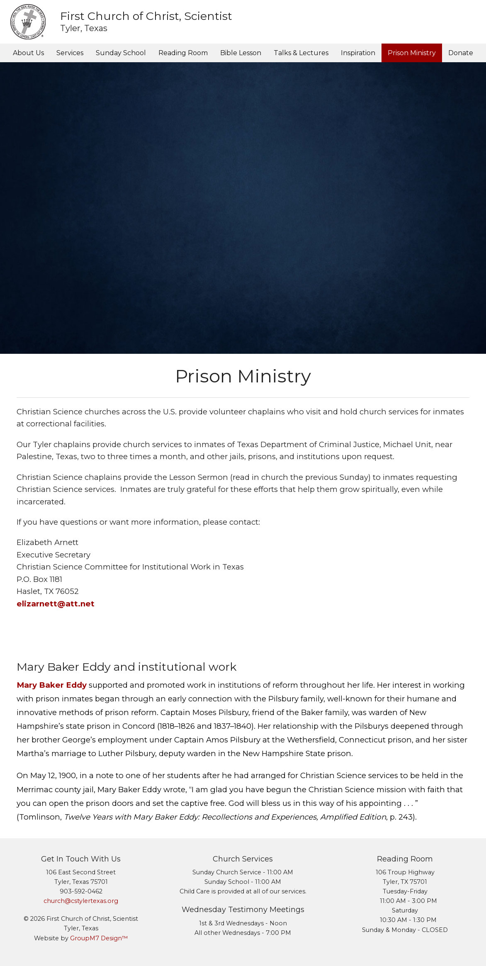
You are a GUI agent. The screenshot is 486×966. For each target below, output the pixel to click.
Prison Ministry (412, 53)
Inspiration (358, 53)
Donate (460, 53)
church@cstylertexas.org (81, 901)
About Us (28, 53)
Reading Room (183, 53)
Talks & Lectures (301, 53)
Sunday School (121, 53)
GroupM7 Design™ (99, 938)
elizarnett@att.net (56, 603)
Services (69, 53)
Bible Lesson (240, 53)
